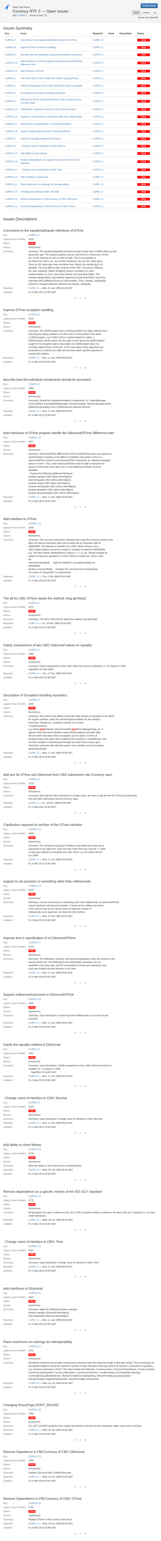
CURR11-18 (11, 161)
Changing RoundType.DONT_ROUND (39, 191)
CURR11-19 (11, 153)
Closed (146, 12)
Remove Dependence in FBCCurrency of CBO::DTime (47, 206)
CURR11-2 (10, 78)
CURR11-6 (10, 47)
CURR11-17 (11, 124)
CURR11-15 (11, 62)
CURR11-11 (11, 169)
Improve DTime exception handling (38, 47)
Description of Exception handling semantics (42, 93)
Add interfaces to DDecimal (34, 177)
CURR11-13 (11, 109)
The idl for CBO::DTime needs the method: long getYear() (49, 78)
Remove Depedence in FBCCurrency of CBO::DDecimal (48, 199)
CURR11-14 (11, 71)
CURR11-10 (11, 177)
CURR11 (22, 15)
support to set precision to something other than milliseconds (51, 116)
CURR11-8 (10, 146)
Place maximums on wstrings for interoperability (44, 184)
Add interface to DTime (32, 71)
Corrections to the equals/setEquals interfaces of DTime (48, 40)
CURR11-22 (11, 206)
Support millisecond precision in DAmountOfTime (45, 131)
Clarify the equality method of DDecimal (40, 138)
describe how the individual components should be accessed (51, 54)
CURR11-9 (10, 138)
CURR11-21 (11, 184)
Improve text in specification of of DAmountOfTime (45, 124)
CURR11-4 (10, 93)
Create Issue (149, 5)
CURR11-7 (10, 40)
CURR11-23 (11, 199)
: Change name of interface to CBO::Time (41, 169)
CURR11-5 (10, 54)
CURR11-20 (11, 191)
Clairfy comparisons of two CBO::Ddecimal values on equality (51, 85)
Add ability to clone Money (33, 153)
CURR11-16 (11, 131)
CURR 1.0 (98, 40)
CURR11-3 (10, 101)
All (154, 12)
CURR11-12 (11, 116)
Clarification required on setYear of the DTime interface (48, 109)
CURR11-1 (10, 85)
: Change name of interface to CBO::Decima (42, 146)
